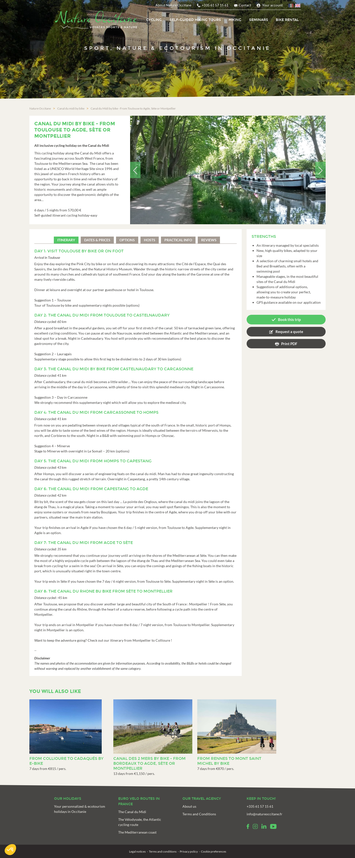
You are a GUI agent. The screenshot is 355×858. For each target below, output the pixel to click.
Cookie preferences (213, 851)
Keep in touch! (261, 798)
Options (127, 240)
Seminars (258, 20)
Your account (272, 5)
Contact (245, 5)
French (291, 6)
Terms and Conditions (199, 814)
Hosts (149, 240)
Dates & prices (97, 240)
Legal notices (137, 851)
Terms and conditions (163, 851)
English (298, 6)
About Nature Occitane (173, 5)
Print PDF (289, 343)
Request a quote (289, 331)
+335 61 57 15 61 (215, 5)
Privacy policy (189, 851)
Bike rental (287, 20)
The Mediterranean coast (137, 832)
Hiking (235, 20)
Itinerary (66, 240)
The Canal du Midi (132, 811)
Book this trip (289, 319)
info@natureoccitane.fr (264, 814)
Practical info (178, 240)
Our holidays (67, 798)
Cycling (154, 20)
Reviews (209, 240)
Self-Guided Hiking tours (195, 20)
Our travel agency (201, 798)
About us (189, 806)
